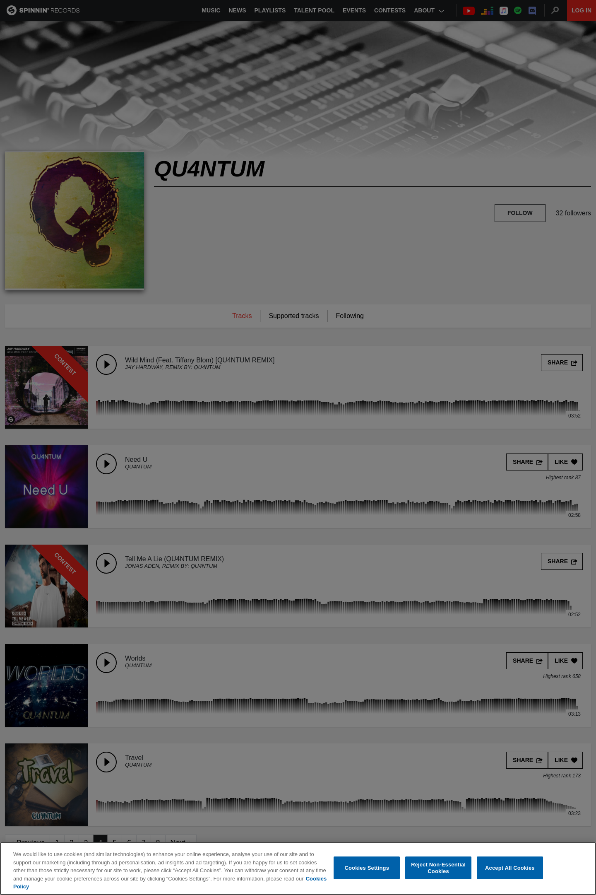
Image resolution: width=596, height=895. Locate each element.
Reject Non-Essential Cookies (438, 867)
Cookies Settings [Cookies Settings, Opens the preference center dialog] (367, 868)
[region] (298, 868)
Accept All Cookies (510, 868)
